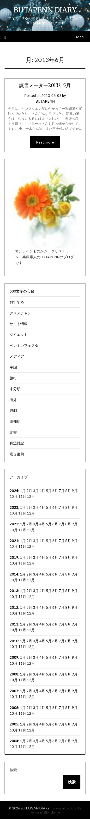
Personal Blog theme (45, 812)
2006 (14, 707)
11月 (22, 546)
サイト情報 (19, 323)
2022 (14, 524)
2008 (14, 674)
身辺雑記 (17, 443)
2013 (14, 590)
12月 (31, 546)
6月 (55, 524)
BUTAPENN (45, 101)
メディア (17, 356)
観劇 (13, 410)
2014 (14, 574)
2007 (14, 691)
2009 (14, 657)
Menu (80, 36)
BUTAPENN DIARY (45, 10)
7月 (62, 490)
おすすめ (17, 302)
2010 (14, 641)
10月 (14, 563)
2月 (29, 574)
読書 (13, 432)
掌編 (13, 367)
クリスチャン (20, 313)
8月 (68, 540)
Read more (45, 142)
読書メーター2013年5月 (45, 85)
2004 (14, 741)
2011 (14, 624)
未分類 (15, 389)
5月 (49, 507)
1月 (23, 524)
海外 (13, 400)
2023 (14, 507)
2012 (14, 607)
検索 (13, 770)
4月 (42, 507)
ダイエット (19, 334)
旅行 (13, 378)
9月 (75, 574)
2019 (14, 557)
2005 (14, 724)
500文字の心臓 (22, 291)
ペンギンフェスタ (24, 345)
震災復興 (17, 454)
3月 (36, 524)
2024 (14, 490)
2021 (14, 540)
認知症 (15, 421)
